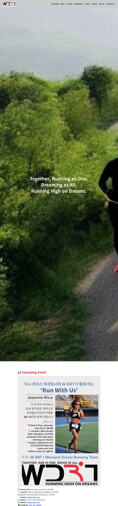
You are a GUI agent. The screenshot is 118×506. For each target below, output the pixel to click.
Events (87, 4)
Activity (70, 4)
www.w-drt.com (33, 502)
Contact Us (110, 4)
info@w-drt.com (33, 497)
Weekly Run (78, 4)
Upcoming (55, 4)
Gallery (94, 4)
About (62, 4)
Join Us (101, 4)
